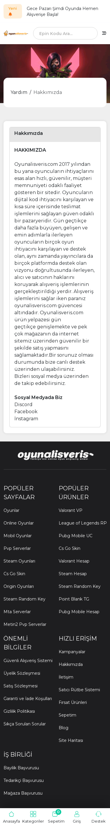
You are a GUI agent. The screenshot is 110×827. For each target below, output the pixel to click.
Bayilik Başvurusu (21, 767)
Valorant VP (70, 510)
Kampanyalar (72, 651)
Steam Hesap (73, 573)
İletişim (66, 677)
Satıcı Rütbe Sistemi (79, 689)
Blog (63, 727)
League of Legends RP (83, 523)
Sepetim (67, 715)
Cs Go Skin (14, 573)
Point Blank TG (74, 599)
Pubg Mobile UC (75, 535)
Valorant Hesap (74, 561)
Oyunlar (11, 510)
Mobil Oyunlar (18, 535)
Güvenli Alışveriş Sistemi (28, 660)
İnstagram (26, 418)
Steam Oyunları (19, 561)
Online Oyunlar (19, 523)
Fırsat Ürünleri (73, 702)
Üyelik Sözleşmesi (22, 673)
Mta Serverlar (17, 611)
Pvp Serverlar (17, 548)
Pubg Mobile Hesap (79, 611)
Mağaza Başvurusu (23, 793)
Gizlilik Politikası (19, 711)
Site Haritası (71, 740)
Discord (23, 404)
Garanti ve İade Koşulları (28, 698)
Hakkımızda (47, 92)
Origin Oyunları (19, 586)
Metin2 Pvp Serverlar (25, 624)
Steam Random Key (24, 599)
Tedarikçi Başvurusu (24, 780)
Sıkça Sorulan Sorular (25, 724)
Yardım (19, 92)
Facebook (26, 411)
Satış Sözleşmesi (21, 686)
